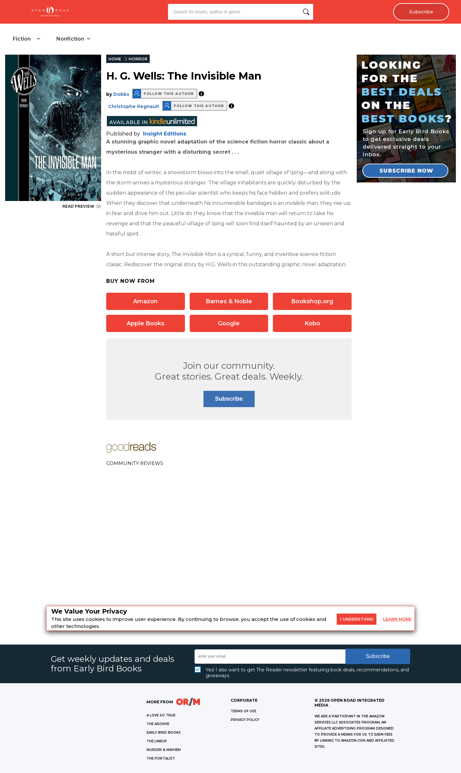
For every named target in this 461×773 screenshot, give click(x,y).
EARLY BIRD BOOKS (164, 732)
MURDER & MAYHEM (164, 750)
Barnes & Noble (229, 301)
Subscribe (421, 12)
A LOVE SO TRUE (161, 715)
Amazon (145, 301)
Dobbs (121, 94)
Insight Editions (164, 134)
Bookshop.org (312, 301)
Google (229, 323)
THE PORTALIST (161, 758)
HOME (114, 59)
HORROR (138, 59)
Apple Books (145, 323)
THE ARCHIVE (158, 724)
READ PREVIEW (81, 206)
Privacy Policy (245, 720)
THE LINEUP (157, 741)
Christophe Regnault (133, 106)
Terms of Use (243, 711)
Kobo (312, 323)
